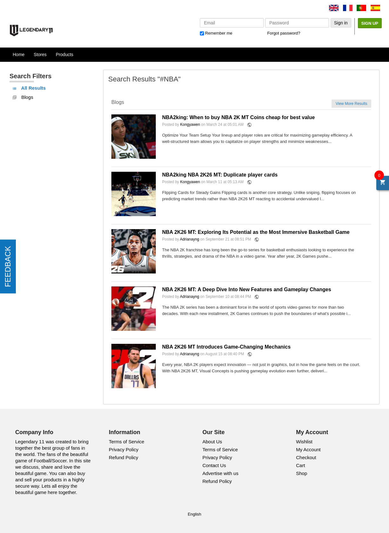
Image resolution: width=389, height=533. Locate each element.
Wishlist (304, 441)
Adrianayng (189, 239)
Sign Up (369, 23)
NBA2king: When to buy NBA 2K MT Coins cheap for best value (238, 117)
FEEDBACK (7, 266)
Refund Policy (123, 457)
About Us (212, 441)
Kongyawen (190, 125)
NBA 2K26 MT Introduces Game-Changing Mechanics (226, 347)
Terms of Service (126, 441)
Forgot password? (283, 33)
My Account (308, 449)
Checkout (306, 457)
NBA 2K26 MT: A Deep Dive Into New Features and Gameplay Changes (246, 289)
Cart (300, 465)
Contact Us (214, 465)
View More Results (351, 103)
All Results (29, 88)
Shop (301, 473)
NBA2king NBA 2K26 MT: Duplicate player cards (220, 174)
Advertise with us (220, 473)
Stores (40, 54)
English (194, 514)
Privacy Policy (123, 449)
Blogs (22, 97)
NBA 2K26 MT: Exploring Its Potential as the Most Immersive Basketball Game (256, 232)
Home (18, 54)
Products (64, 54)
